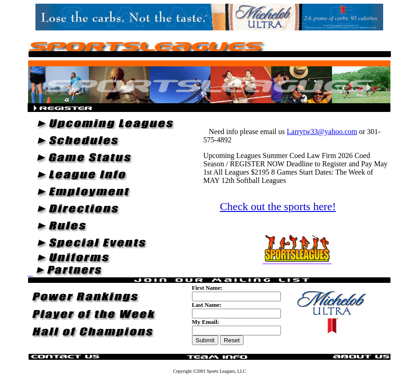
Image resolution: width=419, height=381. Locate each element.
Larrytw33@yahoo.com (322, 131)
